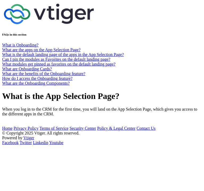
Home (7, 128)
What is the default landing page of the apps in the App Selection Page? (63, 54)
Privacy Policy (26, 128)
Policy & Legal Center (116, 128)
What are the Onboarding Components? (36, 83)
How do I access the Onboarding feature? (37, 78)
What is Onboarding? (20, 45)
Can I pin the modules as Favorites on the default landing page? (56, 59)
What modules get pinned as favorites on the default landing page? (59, 64)
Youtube (56, 142)
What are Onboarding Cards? (27, 69)
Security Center (83, 128)
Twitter (26, 142)
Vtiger (28, 138)
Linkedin (40, 142)
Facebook (10, 142)
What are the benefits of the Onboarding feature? (43, 73)
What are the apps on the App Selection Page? (41, 49)
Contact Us (146, 128)
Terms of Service (54, 128)
